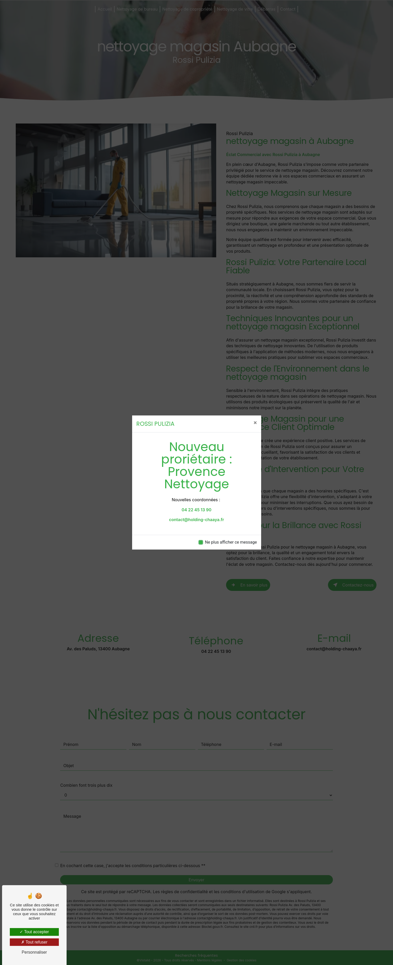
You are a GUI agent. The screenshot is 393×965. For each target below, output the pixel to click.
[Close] (255, 422)
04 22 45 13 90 (196, 509)
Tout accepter (34, 932)
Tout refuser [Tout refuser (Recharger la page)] (34, 942)
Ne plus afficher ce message (231, 542)
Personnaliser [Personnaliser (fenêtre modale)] (34, 952)
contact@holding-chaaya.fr (196, 519)
